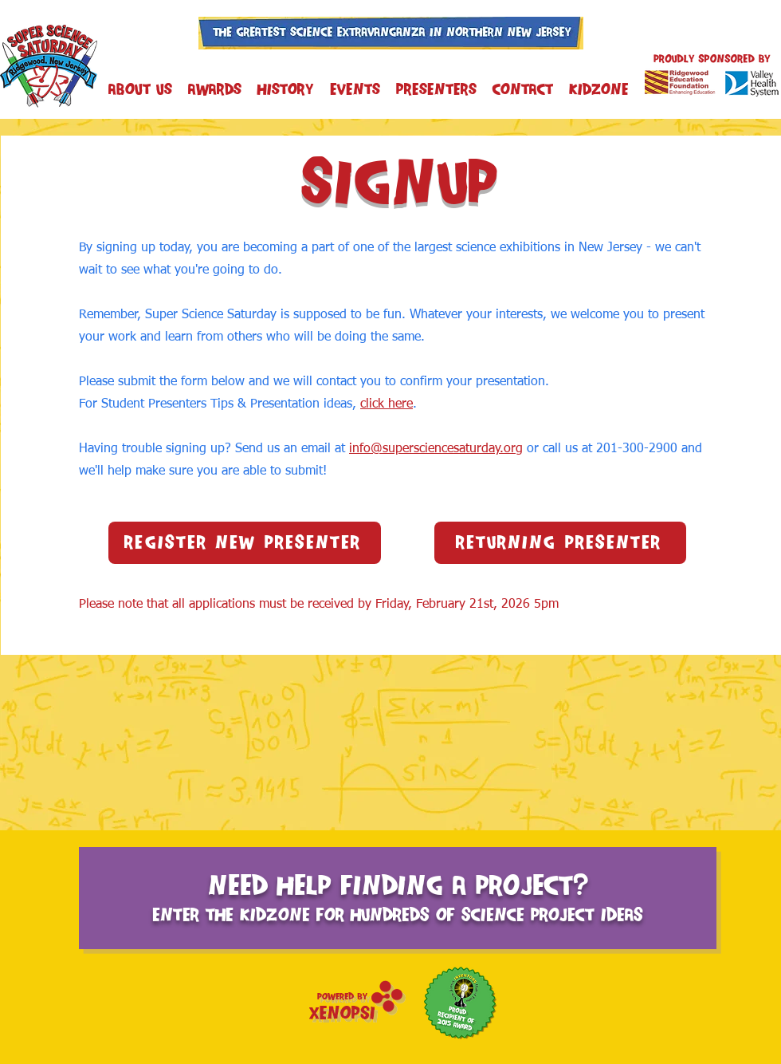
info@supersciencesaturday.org (436, 449)
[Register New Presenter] (244, 543)
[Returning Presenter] (560, 543)
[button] (355, 88)
